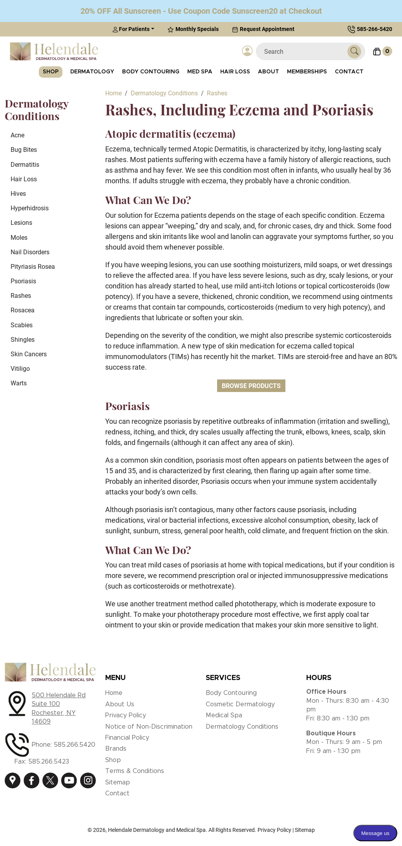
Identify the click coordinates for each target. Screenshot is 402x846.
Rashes (21, 295)
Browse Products (251, 386)
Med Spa (199, 72)
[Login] (247, 51)
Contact (349, 72)
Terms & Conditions (134, 771)
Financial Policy (127, 738)
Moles (19, 237)
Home (113, 693)
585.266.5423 (48, 761)
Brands (115, 749)
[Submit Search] (354, 51)
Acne (17, 135)
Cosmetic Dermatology (240, 704)
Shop (50, 72)
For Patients (131, 29)
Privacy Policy (125, 715)
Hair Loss (235, 72)
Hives (18, 193)
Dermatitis (25, 164)
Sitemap (117, 782)
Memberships (307, 72)
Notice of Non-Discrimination (148, 727)
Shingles (23, 339)
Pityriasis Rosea (33, 266)
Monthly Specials (193, 29)
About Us (119, 704)
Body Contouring (150, 72)
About (268, 72)
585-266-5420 (374, 29)
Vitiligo (20, 368)
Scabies (22, 325)
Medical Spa (224, 715)
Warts (19, 383)
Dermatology (92, 72)
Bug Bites (24, 149)
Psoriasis (23, 281)
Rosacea (23, 310)
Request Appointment (263, 29)
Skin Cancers (29, 354)
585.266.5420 (74, 745)
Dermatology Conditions (242, 727)
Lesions (21, 222)
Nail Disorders (30, 252)
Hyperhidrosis (30, 208)
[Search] (304, 52)
